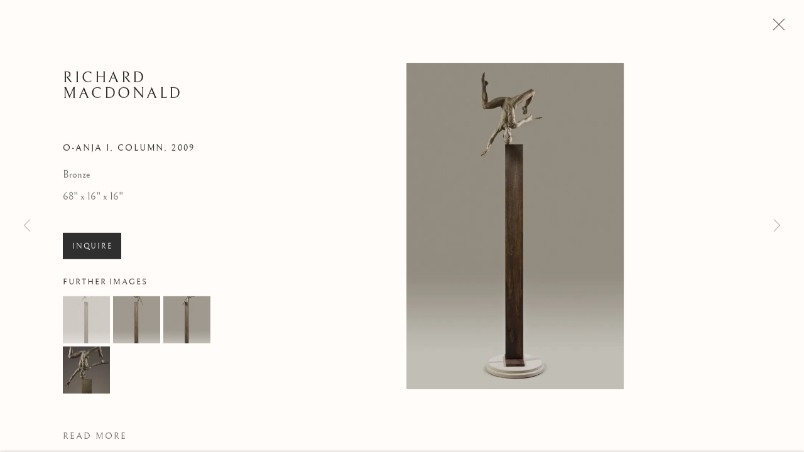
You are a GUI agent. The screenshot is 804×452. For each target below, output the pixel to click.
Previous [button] (27, 226)
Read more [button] (95, 440)
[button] (86, 323)
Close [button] (777, 28)
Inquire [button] (92, 249)
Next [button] (777, 226)
